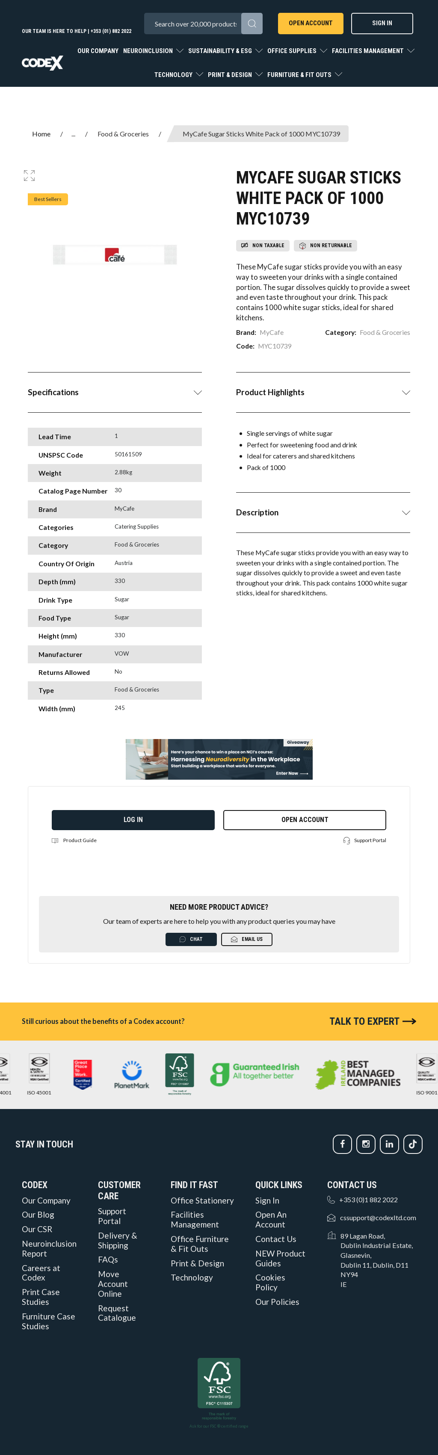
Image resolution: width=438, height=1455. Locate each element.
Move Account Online (113, 1283)
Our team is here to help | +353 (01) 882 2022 (76, 31)
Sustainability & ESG (220, 51)
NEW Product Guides (280, 1258)
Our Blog (38, 1214)
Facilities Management (368, 51)
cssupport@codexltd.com (378, 1217)
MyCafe (272, 332)
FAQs (108, 1259)
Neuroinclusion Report (49, 1248)
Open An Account (271, 1219)
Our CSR (37, 1229)
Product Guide (74, 840)
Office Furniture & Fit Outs (200, 1244)
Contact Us (275, 1239)
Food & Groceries (123, 134)
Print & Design (230, 75)
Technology (174, 75)
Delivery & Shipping (117, 1240)
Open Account (311, 23)
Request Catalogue (117, 1313)
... (73, 134)
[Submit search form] (252, 23)
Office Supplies (292, 51)
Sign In (382, 23)
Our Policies (277, 1302)
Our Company (97, 51)
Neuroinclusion (148, 51)
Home (41, 134)
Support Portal (364, 840)
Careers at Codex (41, 1273)
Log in (133, 820)
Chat (191, 939)
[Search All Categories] (203, 23)
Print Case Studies (41, 1297)
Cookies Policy (270, 1282)
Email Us (247, 939)
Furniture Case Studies (48, 1321)
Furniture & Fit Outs (300, 75)
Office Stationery (202, 1200)
